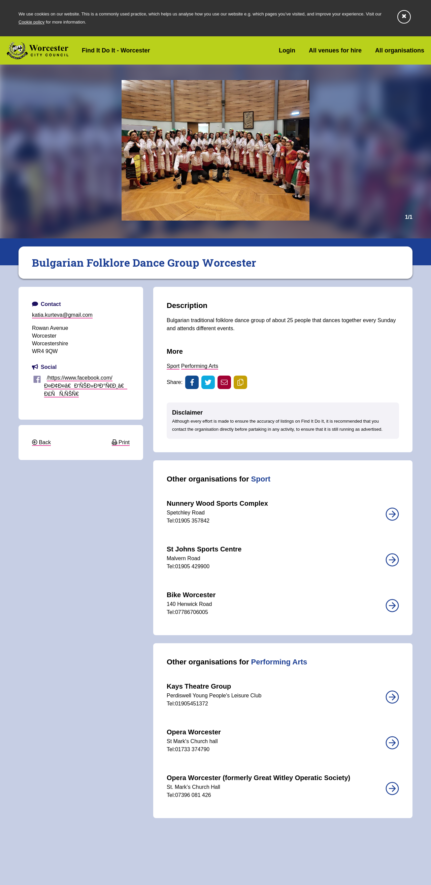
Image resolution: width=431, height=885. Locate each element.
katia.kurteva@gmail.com (62, 315)
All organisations (399, 50)
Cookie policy (31, 22)
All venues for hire (335, 50)
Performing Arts (199, 366)
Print (121, 442)
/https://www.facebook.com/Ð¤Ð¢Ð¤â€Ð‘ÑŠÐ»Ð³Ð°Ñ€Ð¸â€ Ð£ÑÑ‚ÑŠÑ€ (85, 386)
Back (41, 442)
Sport (173, 366)
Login (287, 50)
